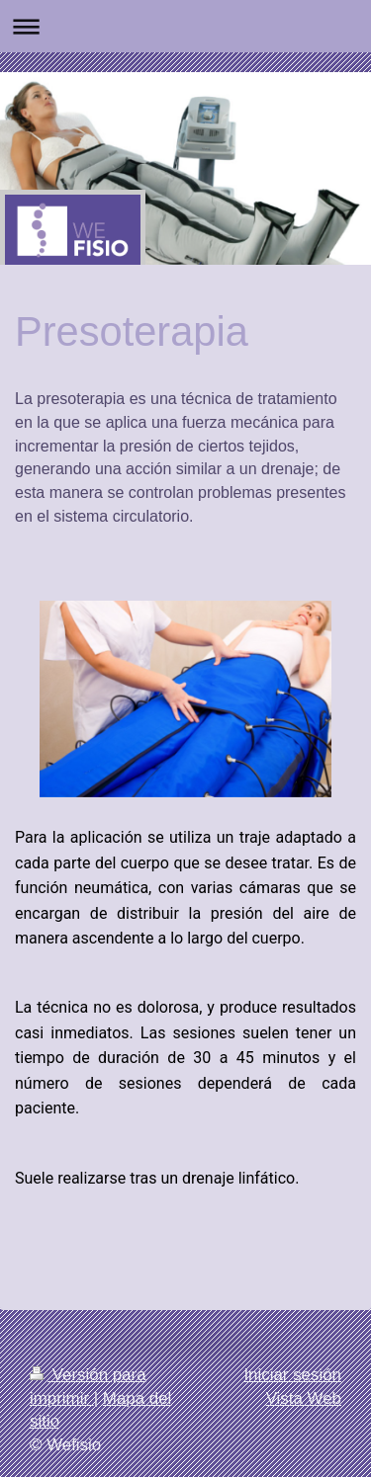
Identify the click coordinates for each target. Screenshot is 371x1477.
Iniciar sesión (292, 1374)
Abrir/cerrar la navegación (185, 26)
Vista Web (303, 1398)
